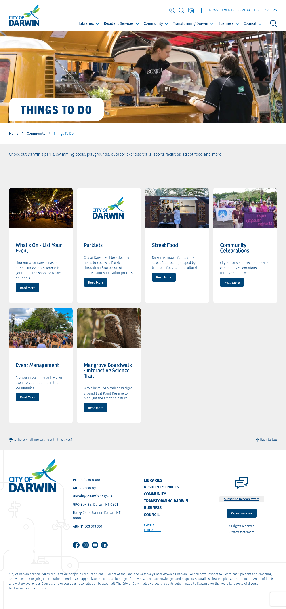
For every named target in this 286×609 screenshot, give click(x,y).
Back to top (268, 439)
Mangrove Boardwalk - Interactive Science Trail (108, 370)
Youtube (95, 545)
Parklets (93, 245)
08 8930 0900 (89, 488)
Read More (27, 287)
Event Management (37, 364)
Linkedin (104, 545)
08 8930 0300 (89, 479)
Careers (270, 10)
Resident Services (119, 23)
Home (14, 133)
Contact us (152, 530)
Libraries (86, 23)
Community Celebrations (234, 247)
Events (228, 10)
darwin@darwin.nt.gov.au (93, 496)
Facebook (76, 545)
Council (250, 23)
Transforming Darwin (190, 23)
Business (225, 23)
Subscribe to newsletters (241, 499)
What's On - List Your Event (39, 247)
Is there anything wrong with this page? (43, 439)
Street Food (165, 245)
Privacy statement (241, 532)
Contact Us (248, 10)
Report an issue (241, 513)
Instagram (85, 545)
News (214, 10)
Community (153, 23)
